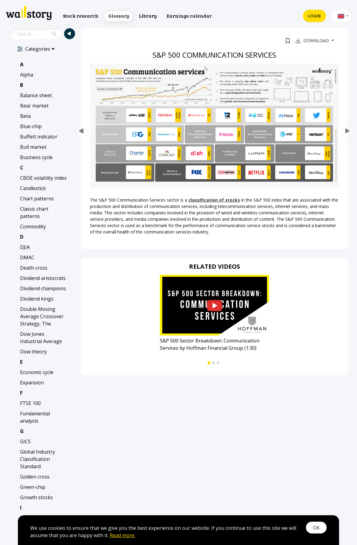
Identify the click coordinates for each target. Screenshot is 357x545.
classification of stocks (214, 200)
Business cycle (36, 157)
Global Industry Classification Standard (37, 459)
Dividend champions (43, 288)
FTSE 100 (30, 403)
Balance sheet (36, 95)
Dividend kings (36, 298)
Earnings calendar (189, 15)
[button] (341, 16)
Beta (25, 116)
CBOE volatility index (43, 178)
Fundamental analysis (35, 417)
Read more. (122, 535)
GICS (25, 441)
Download (313, 40)
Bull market (33, 147)
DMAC (27, 257)
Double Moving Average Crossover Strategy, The (42, 316)
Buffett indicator (38, 136)
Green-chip (32, 487)
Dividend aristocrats (43, 278)
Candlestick (33, 188)
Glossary (118, 15)
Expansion (32, 382)
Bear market (34, 105)
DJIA (25, 247)
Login (314, 16)
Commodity (33, 226)
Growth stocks (36, 497)
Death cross (33, 267)
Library (148, 15)
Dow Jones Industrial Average (41, 338)
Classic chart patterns (34, 213)
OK (316, 527)
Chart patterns (37, 198)
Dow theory (33, 351)
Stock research (80, 15)
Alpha (26, 74)
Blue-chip (31, 126)
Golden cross (35, 476)
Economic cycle (36, 372)
